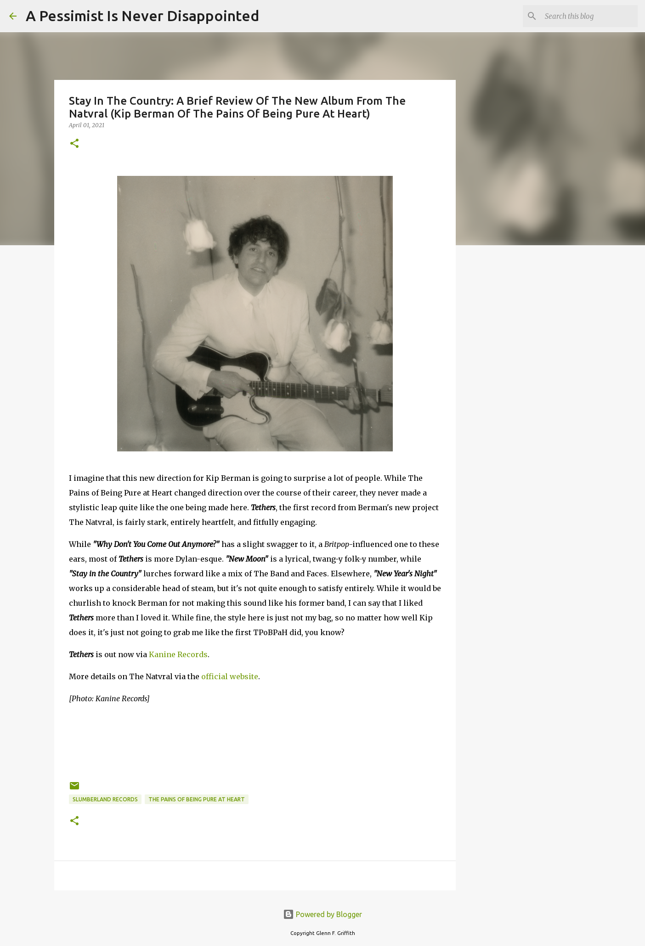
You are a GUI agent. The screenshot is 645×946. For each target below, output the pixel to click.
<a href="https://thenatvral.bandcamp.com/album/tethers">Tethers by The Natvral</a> (255, 740)
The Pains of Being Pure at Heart (196, 799)
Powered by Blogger (322, 914)
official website (229, 676)
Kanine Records (178, 654)
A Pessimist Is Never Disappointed (142, 15)
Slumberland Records (105, 799)
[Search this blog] (589, 16)
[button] (74, 144)
